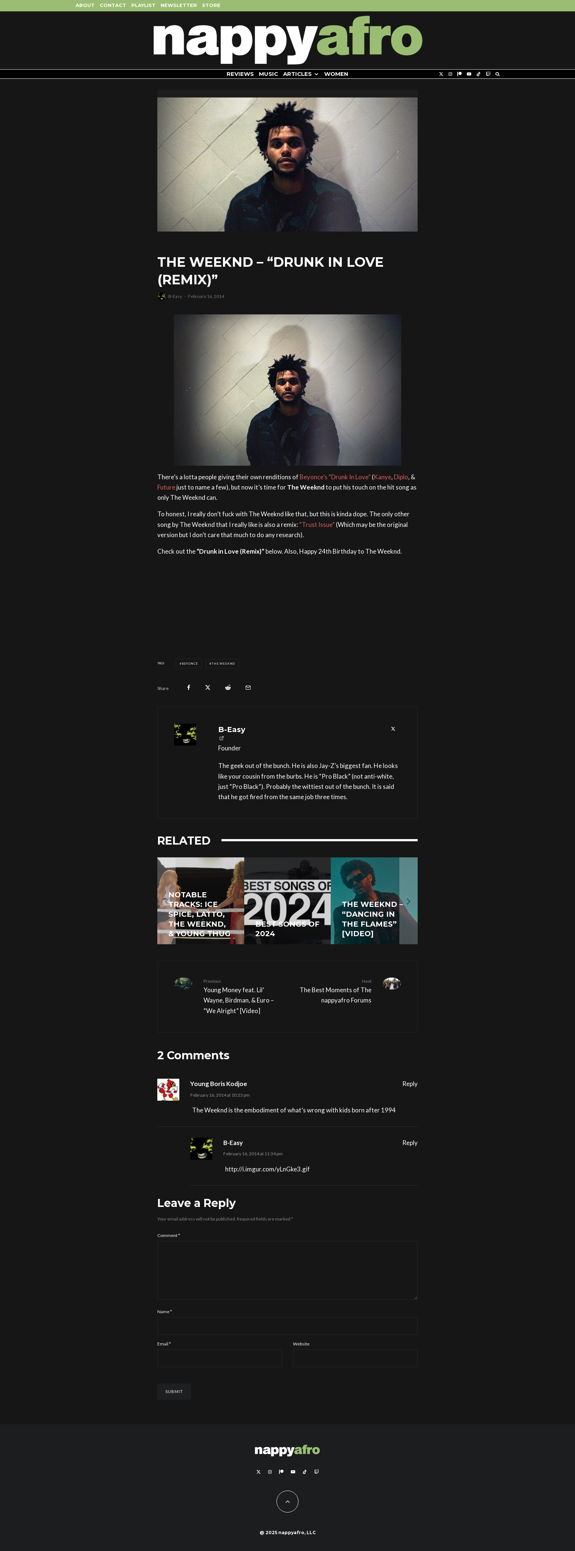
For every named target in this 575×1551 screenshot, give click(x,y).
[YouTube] (469, 74)
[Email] (248, 687)
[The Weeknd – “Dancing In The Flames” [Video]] (374, 900)
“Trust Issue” (317, 524)
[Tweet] (207, 687)
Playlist (143, 5)
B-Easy (175, 296)
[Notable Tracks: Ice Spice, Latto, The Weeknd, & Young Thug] (200, 900)
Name (164, 1320)
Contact (113, 5)
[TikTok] (478, 74)
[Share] (188, 687)
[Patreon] (459, 74)
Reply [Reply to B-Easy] (410, 1142)
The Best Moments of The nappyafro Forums (332, 991)
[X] (441, 74)
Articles (297, 73)
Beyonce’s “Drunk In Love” (335, 477)
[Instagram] (450, 74)
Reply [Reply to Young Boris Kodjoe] (410, 1083)
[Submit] (228, 687)
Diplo (401, 477)
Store (211, 5)
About (85, 5)
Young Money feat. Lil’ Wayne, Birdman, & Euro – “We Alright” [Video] (243, 996)
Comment (168, 1235)
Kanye (382, 477)
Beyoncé (190, 663)
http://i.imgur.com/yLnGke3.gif (267, 1169)
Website (301, 1352)
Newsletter (179, 5)
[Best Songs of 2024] (287, 900)
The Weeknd (223, 663)
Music (268, 73)
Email (164, 1352)
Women (336, 73)
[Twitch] (488, 74)
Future (166, 487)
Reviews (240, 73)
